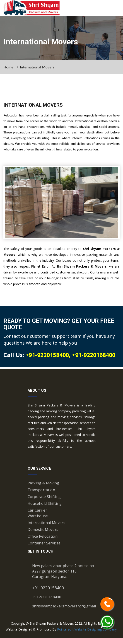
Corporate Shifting (44, 496)
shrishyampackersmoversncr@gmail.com (68, 606)
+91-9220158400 (48, 587)
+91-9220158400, (49, 354)
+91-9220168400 (93, 354)
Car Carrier (37, 510)
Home (8, 67)
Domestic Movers (43, 529)
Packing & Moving (43, 483)
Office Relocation (43, 536)
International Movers (37, 67)
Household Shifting (45, 503)
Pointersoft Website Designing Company (87, 629)
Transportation (41, 489)
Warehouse (38, 515)
